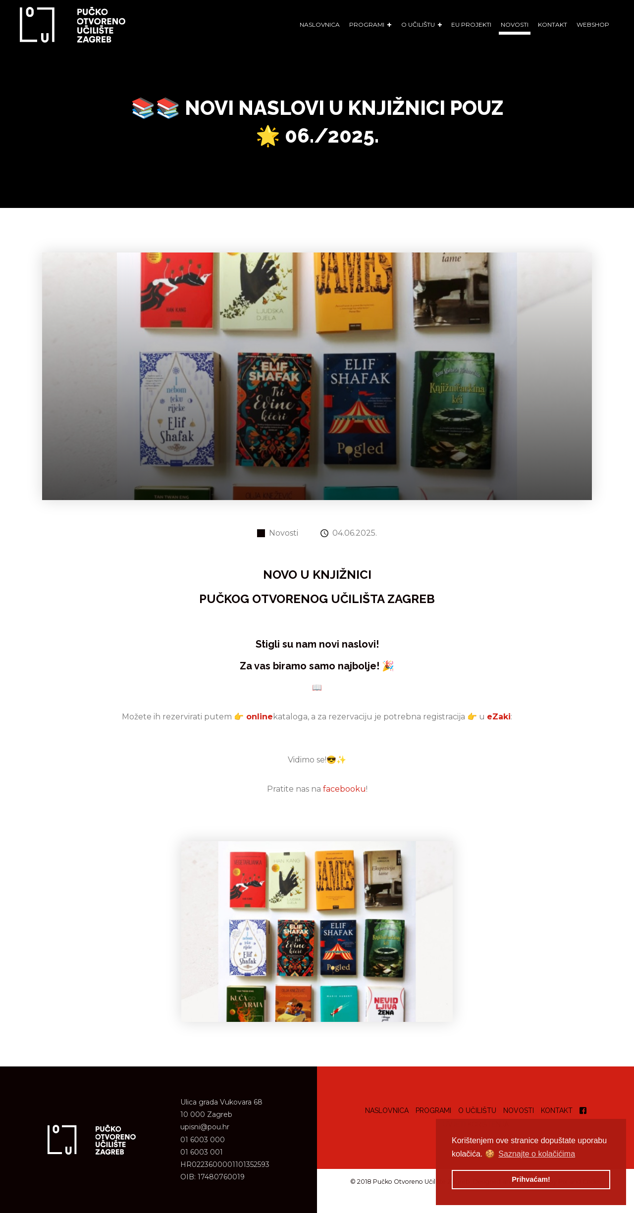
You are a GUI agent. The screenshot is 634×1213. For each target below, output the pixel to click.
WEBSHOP (593, 24)
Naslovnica (320, 24)
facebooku (344, 789)
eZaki (499, 716)
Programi (433, 1110)
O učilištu (477, 1110)
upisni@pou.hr (204, 1126)
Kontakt (552, 24)
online (259, 716)
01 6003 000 (202, 1139)
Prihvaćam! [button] (531, 1179)
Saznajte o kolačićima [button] (536, 1154)
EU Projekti (471, 24)
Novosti (514, 24)
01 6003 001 (201, 1152)
